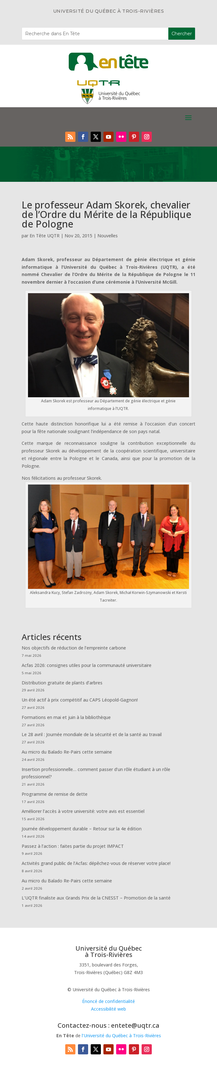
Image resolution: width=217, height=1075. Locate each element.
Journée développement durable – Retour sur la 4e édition (82, 829)
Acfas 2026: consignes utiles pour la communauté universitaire (86, 665)
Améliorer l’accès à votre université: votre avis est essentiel (83, 811)
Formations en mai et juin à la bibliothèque (66, 717)
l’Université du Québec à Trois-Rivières (121, 1035)
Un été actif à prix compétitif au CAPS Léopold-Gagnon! (80, 700)
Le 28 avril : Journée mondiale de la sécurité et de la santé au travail (92, 734)
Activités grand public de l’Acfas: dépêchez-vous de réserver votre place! (96, 863)
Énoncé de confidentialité (108, 1001)
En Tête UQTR (45, 236)
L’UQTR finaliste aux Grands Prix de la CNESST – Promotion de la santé (96, 898)
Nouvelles (107, 236)
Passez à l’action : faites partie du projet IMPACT (73, 846)
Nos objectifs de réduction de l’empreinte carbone (74, 648)
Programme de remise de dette (55, 794)
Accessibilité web (108, 1009)
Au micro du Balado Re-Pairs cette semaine (67, 752)
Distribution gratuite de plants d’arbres (62, 683)
